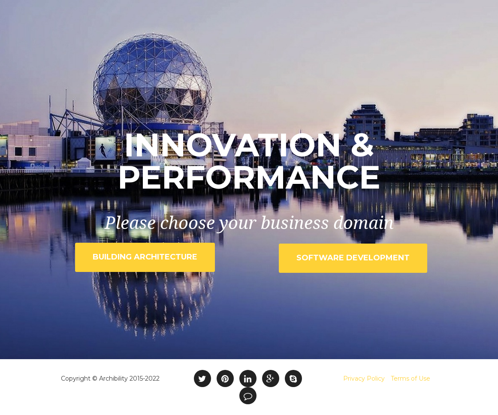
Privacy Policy (364, 378)
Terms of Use (410, 378)
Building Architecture (145, 257)
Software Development (353, 257)
